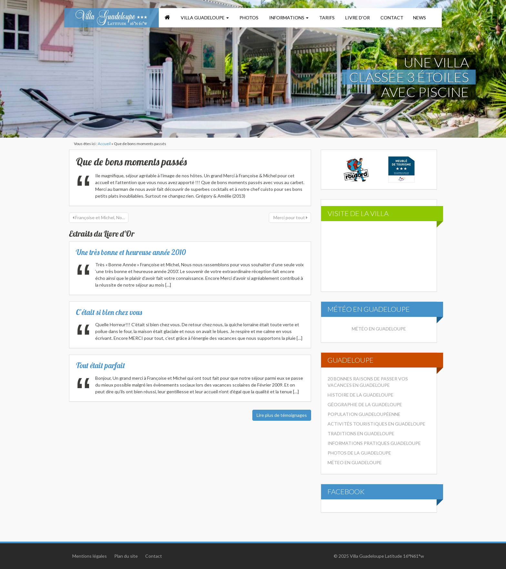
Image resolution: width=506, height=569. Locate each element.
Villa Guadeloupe (204, 17)
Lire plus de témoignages (282, 415)
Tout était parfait (100, 365)
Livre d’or (357, 17)
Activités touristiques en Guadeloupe (376, 424)
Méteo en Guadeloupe (355, 462)
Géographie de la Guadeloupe (365, 404)
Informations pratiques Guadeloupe (374, 443)
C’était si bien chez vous (109, 312)
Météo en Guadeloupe (379, 328)
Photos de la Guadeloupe (359, 453)
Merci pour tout (290, 217)
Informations (288, 17)
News (419, 17)
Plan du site (126, 556)
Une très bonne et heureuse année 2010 (131, 252)
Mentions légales (89, 556)
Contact (391, 17)
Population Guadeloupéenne (364, 414)
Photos (248, 17)
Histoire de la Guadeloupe (360, 394)
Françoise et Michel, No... (99, 217)
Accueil (104, 143)
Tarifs (326, 17)
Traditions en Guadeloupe (361, 433)
